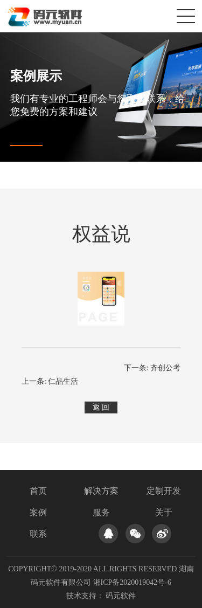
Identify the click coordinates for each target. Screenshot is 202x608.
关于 (163, 512)
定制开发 (164, 491)
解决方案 (101, 491)
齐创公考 (165, 368)
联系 (38, 534)
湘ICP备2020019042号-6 (132, 582)
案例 (38, 512)
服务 (101, 512)
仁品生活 (63, 381)
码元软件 (121, 596)
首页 (38, 491)
